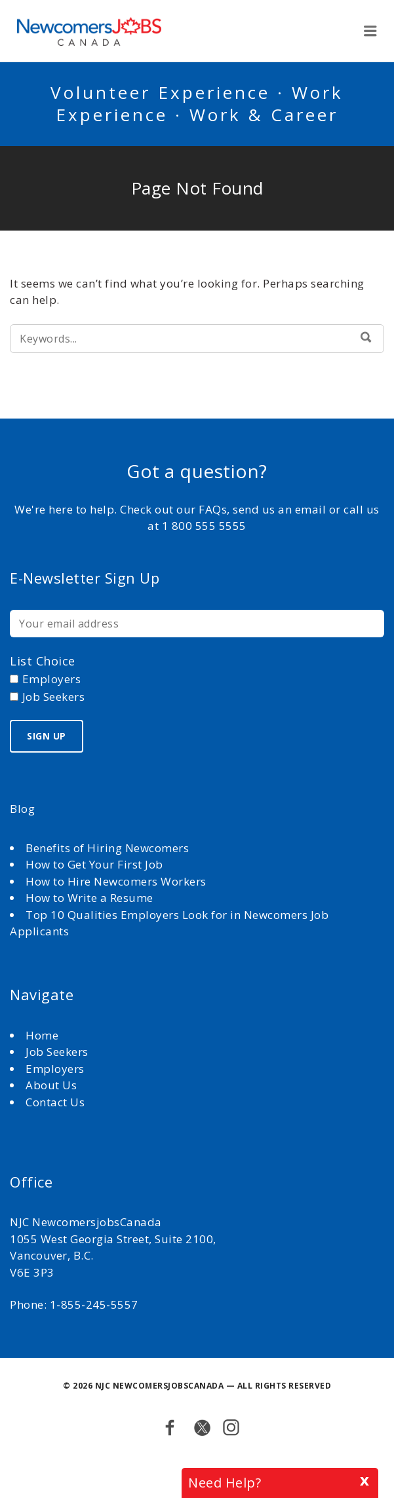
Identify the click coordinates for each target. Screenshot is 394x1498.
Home (44, 1035)
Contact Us (55, 1102)
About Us (53, 1085)
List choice (42, 661)
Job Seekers (57, 1051)
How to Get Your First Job (94, 864)
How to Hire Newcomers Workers (116, 881)
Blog (22, 808)
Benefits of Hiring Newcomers (107, 847)
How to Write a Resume (89, 897)
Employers (55, 1068)
